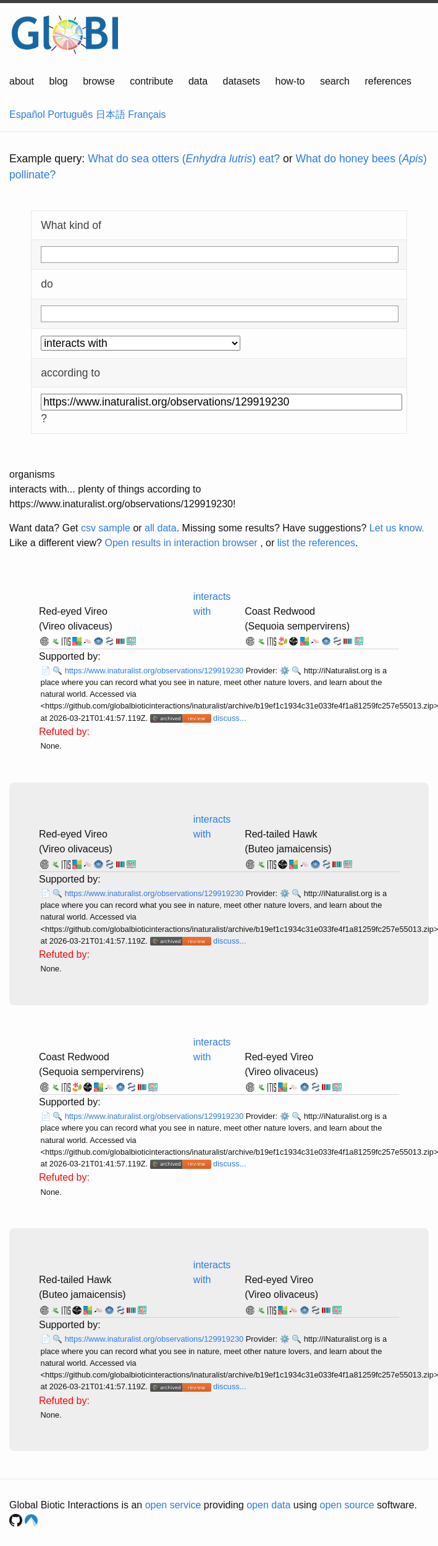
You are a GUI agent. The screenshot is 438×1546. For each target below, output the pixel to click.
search (335, 81)
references (387, 81)
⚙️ (285, 670)
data (198, 81)
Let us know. (396, 528)
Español (27, 114)
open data (268, 1505)
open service (173, 1505)
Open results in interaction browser (180, 543)
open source (347, 1505)
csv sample (105, 528)
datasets (241, 81)
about (21, 81)
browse (99, 81)
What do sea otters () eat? (184, 158)
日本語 (110, 114)
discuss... (229, 718)
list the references (316, 543)
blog (58, 81)
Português (70, 114)
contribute (151, 81)
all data (161, 528)
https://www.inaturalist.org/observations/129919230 (155, 670)
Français (147, 114)
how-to (290, 81)
